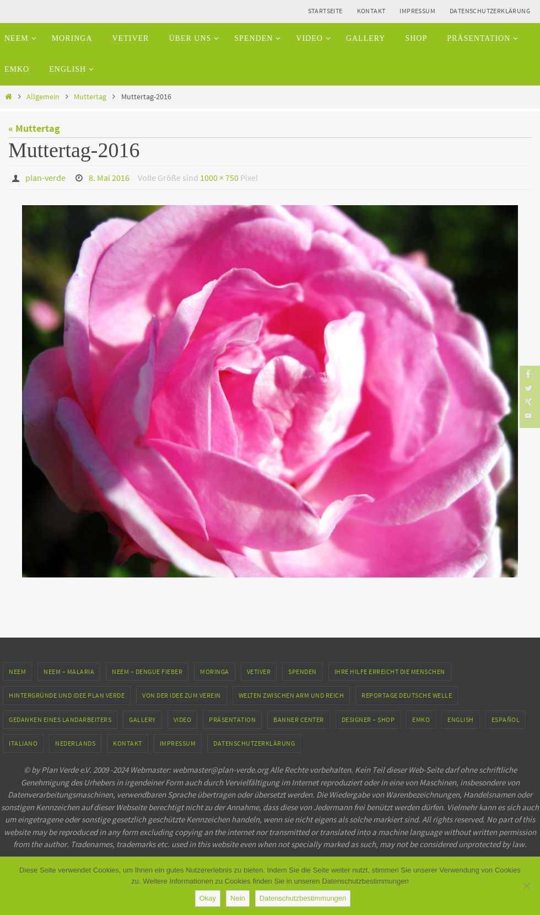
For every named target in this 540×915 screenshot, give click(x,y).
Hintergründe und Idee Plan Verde (67, 695)
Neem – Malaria (69, 671)
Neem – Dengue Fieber (147, 671)
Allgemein (43, 96)
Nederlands (75, 743)
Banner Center (298, 719)
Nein (237, 898)
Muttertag (90, 96)
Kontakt (371, 11)
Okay (207, 898)
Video (183, 719)
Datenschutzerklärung (490, 11)
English (460, 719)
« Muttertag (34, 128)
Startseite (325, 11)
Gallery (142, 719)
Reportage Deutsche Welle (406, 695)
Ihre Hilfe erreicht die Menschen (389, 671)
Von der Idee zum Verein (181, 695)
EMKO (421, 719)
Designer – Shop (368, 719)
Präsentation (232, 719)
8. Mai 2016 (109, 177)
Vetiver (259, 671)
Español (506, 719)
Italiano (23, 743)
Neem (17, 671)
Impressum (417, 11)
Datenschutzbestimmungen (303, 898)
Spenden (302, 671)
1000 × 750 (219, 177)
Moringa (214, 671)
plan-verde (45, 177)
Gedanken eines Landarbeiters (60, 719)
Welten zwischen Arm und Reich (291, 695)
